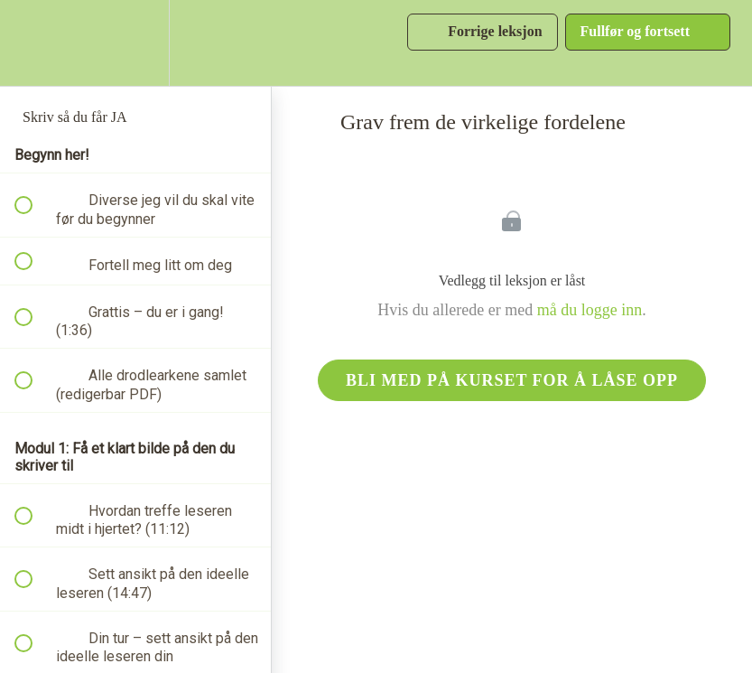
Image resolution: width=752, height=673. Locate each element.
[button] (33, 43)
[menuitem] (135, 43)
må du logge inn (589, 310)
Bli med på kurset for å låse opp (512, 380)
